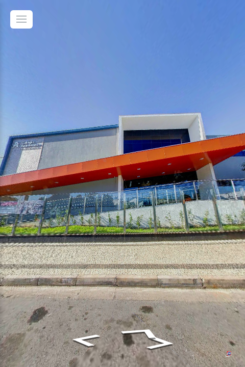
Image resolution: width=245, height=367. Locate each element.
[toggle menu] (21, 19)
